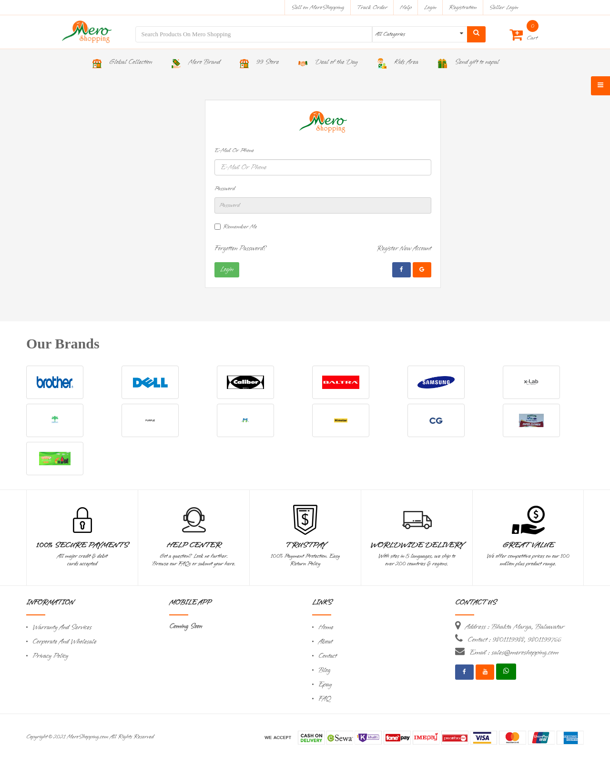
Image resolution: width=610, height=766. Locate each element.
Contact (327, 656)
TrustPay (305, 545)
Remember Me (240, 227)
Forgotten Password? (240, 248)
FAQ (324, 699)
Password (224, 189)
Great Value (528, 545)
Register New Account (403, 248)
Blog (324, 670)
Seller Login (503, 7)
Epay (325, 684)
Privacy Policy (50, 656)
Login (430, 7)
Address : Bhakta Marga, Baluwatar (514, 627)
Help (406, 7)
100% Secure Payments (82, 545)
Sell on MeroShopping (317, 7)
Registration (463, 7)
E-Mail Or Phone (234, 150)
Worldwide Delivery (417, 545)
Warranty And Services (62, 627)
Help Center (193, 545)
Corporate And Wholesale (64, 641)
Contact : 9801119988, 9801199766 (514, 639)
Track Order (371, 7)
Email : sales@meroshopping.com (514, 652)
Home (326, 627)
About (325, 641)
